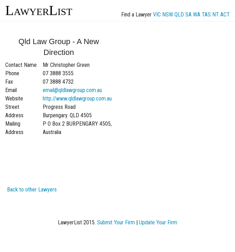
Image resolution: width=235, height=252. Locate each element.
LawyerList (38, 10)
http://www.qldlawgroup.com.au (77, 98)
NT (215, 14)
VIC (157, 14)
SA (188, 14)
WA (196, 14)
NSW (167, 14)
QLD (179, 14)
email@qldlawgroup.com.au (72, 90)
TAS (206, 14)
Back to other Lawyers (32, 189)
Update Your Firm (158, 222)
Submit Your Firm (116, 222)
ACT (225, 14)
